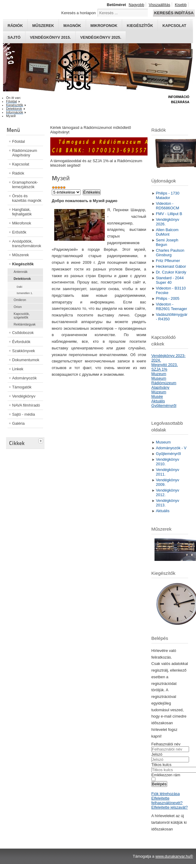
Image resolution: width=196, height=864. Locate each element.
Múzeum (158, 392)
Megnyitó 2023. (164, 364)
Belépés (159, 784)
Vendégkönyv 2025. (100, 37)
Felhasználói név (166, 744)
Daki (19, 286)
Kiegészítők (140, 25)
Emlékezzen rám (165, 775)
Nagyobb (136, 4)
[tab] (41, 440)
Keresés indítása (174, 13)
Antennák (21, 271)
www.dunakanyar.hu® (174, 856)
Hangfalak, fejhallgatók (22, 211)
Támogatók (22, 387)
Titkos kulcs (161, 764)
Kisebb (181, 4)
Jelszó (156, 754)
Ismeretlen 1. (25, 293)
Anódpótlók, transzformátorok (26, 243)
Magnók (72, 25)
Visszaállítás (159, 4)
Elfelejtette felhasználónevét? (167, 800)
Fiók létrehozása (165, 793)
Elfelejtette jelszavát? (169, 807)
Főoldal (18, 141)
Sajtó (14, 37)
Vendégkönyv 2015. (50, 37)
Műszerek (43, 25)
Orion (18, 307)
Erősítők (19, 232)
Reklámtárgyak (25, 324)
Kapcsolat (174, 25)
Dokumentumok (25, 360)
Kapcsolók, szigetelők (22, 315)
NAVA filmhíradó (26, 405)
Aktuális (158, 401)
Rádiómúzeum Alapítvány (24, 152)
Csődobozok (23, 332)
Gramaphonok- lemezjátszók (25, 184)
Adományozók (24, 378)
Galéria (18, 423)
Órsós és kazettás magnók (27, 198)
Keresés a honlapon (78, 13)
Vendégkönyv (23, 396)
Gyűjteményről (164, 405)
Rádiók (15, 25)
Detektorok (22, 278)
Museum (158, 378)
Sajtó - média (23, 414)
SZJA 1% (159, 369)
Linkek (17, 369)
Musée (157, 396)
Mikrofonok (104, 25)
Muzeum (158, 373)
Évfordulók (21, 341)
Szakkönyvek (23, 351)
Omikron (20, 300)
